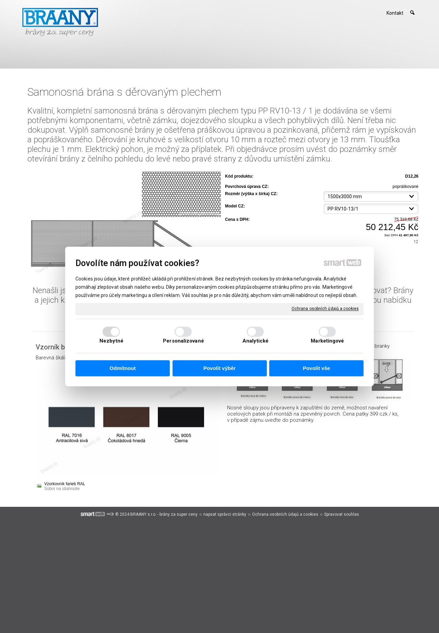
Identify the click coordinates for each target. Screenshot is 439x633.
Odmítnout (123, 368)
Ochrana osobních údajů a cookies (325, 308)
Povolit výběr (219, 368)
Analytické (255, 341)
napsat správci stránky (224, 514)
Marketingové (327, 341)
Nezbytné (111, 341)
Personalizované (183, 341)
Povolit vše (316, 368)
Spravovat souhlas (341, 514)
